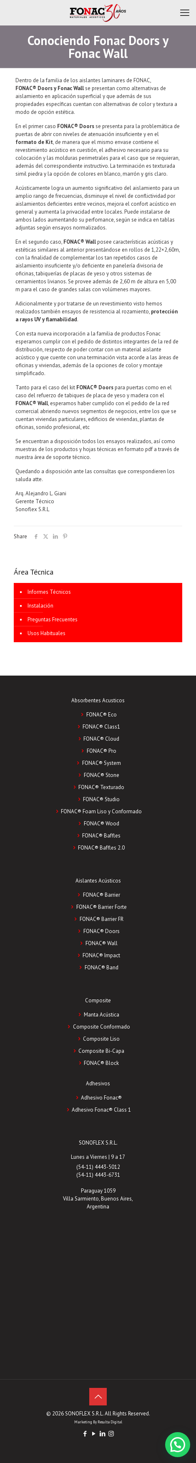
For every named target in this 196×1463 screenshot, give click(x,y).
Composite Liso (101, 1038)
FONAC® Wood (101, 823)
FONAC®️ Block (101, 1063)
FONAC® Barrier (101, 894)
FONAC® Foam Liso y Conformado (101, 811)
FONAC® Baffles (101, 835)
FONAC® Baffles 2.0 (101, 847)
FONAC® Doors (101, 931)
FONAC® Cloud (101, 738)
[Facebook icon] (85, 1434)
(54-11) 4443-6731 (98, 1174)
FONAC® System (101, 763)
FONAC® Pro (101, 750)
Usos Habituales (46, 633)
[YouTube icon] (93, 1434)
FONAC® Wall (101, 943)
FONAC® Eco (101, 714)
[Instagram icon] (111, 1434)
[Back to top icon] (98, 1396)
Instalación (40, 605)
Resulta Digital (110, 1422)
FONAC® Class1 (101, 726)
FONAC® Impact (101, 955)
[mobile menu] (185, 12)
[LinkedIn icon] (102, 1434)
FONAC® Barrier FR (101, 919)
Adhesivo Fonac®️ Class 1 (101, 1109)
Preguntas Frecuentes (53, 619)
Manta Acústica (101, 1014)
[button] (177, 1444)
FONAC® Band (101, 967)
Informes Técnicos (49, 591)
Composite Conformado (101, 1026)
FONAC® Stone (101, 775)
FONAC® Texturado (101, 787)
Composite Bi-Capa (101, 1050)
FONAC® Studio (101, 799)
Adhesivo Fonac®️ (101, 1097)
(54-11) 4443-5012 (98, 1166)
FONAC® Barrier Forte (101, 907)
